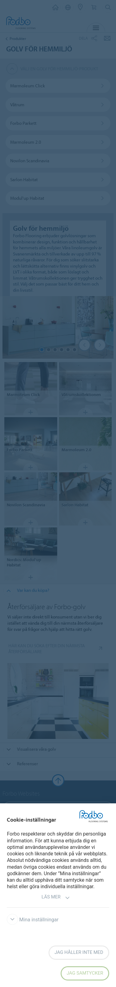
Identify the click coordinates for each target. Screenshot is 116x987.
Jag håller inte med (78, 952)
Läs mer (55, 897)
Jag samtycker (85, 973)
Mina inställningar (32, 920)
